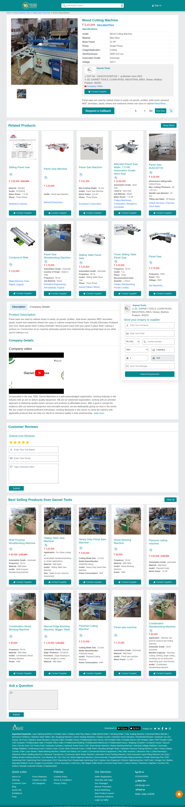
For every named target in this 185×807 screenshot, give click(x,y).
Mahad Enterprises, (53, 199)
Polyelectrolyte (50, 763)
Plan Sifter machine (126, 749)
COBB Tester (91, 746)
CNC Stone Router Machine (97, 743)
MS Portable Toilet (112, 737)
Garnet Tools (103, 65)
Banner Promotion (103, 784)
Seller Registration (103, 774)
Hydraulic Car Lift (162, 734)
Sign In (156, 4)
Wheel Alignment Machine (81, 755)
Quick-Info (16, 787)
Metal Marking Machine (48, 749)
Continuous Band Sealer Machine (79, 752)
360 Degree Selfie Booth (92, 760)
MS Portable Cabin (145, 737)
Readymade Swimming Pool (85, 757)
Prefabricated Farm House (92, 737)
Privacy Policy (60, 780)
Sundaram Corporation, (90, 201)
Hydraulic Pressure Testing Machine (136, 746)
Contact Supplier (100, 89)
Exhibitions (17, 790)
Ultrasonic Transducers (54, 752)
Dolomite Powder (35, 763)
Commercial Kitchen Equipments (103, 749)
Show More (168, 122)
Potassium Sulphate (147, 760)
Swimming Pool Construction (39, 757)
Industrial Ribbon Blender (157, 731)
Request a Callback (98, 108)
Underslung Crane (36, 746)
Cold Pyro (75, 760)
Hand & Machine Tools (22, 10)
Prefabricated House (118, 740)
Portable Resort (129, 737)
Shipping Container (137, 740)
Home (9, 10)
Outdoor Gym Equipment (109, 757)
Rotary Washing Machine (121, 743)
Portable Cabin (60, 731)
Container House (154, 740)
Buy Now (160, 108)
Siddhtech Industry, (18, 201)
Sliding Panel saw (19, 164)
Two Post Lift (63, 755)
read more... (100, 410)
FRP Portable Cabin (163, 737)
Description (18, 304)
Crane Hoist (64, 746)
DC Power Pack (38, 743)
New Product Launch (104, 790)
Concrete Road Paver (113, 760)
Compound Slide (18, 254)
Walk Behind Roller (100, 731)
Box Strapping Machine (62, 734)
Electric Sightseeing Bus (132, 757)
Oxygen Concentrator (44, 760)
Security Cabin (57, 737)
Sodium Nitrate (130, 760)
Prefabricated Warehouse (97, 740)
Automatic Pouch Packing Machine (110, 752)
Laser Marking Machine (42, 731)
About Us (16, 774)
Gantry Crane (52, 746)
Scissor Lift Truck (19, 737)
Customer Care (19, 780)
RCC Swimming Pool (62, 757)
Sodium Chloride (19, 763)
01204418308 (141, 774)
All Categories (38, 780)
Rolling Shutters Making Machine (26, 755)
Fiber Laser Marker (28, 749)
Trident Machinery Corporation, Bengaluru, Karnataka (125, 200)
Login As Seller (102, 797)
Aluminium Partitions (21, 734)
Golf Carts (148, 757)
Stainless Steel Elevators (39, 737)
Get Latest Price (105, 22)
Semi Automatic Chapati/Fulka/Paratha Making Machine (118, 755)
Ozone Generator (62, 760)
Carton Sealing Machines (84, 734)
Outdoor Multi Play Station (79, 731)
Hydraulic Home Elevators (123, 734)
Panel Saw (155, 253)
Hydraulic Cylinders (54, 743)
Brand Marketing (102, 787)
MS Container (19, 740)
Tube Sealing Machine (134, 731)
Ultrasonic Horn (143, 749)
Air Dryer (165, 752)
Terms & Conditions (63, 777)
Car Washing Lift (49, 755)
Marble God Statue (68, 749)
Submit (16, 485)
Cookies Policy (60, 774)
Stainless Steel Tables (40, 734)
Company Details (40, 304)
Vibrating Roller (116, 731)
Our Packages (101, 780)
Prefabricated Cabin (35, 740)
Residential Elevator (144, 734)
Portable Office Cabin (54, 740)
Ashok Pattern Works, (89, 284)
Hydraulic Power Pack (73, 743)
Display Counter (104, 734)
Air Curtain (82, 749)
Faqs (14, 794)
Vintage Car (160, 757)
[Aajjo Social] (155, 726)
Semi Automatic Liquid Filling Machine (143, 752)
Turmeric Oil (163, 760)
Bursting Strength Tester (109, 746)
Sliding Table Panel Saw (41, 10)
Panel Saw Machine (55, 166)
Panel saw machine (125, 624)
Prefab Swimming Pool (154, 755)
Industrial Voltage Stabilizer (145, 743)
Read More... (161, 101)
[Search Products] (62, 4)
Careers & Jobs (39, 777)
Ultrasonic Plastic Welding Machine (27, 752)
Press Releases (39, 774)
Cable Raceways (159, 749)
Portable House (72, 737)
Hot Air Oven (23, 743)
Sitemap (16, 777)
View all (170, 497)
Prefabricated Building (74, 740)
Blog (14, 784)
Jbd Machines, (156, 283)
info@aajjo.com (142, 782)
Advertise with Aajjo (104, 777)
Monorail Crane (77, 746)
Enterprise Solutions (104, 794)
